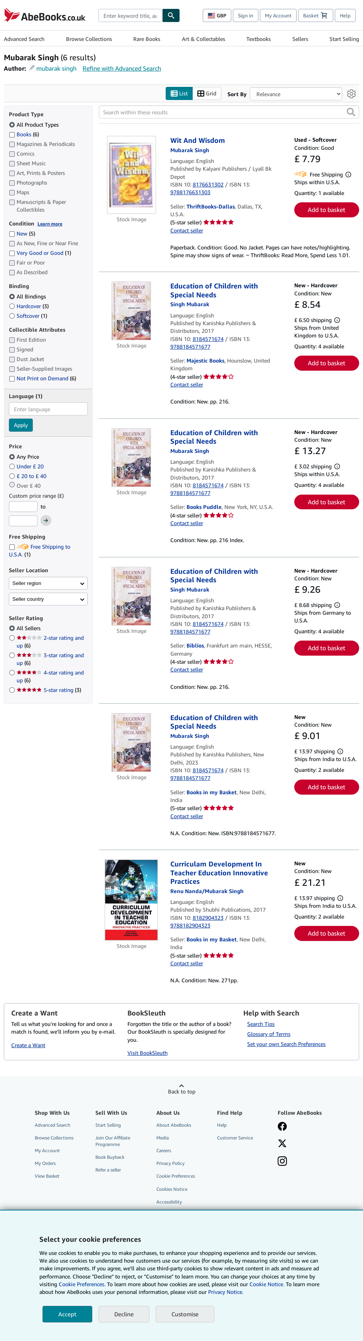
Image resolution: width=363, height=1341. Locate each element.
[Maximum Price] (23, 520)
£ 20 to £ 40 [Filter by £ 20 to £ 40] (28, 476)
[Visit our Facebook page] (282, 1127)
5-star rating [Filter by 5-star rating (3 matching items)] (49, 690)
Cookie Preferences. (82, 1284)
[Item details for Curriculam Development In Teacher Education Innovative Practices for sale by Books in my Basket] (131, 900)
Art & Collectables (203, 39)
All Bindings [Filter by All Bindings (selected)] (28, 296)
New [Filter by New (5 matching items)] (22, 233)
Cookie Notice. (266, 1284)
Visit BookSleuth (147, 1052)
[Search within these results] (229, 112)
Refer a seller (108, 1170)
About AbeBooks (173, 1125)
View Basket (47, 1176)
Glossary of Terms (268, 1034)
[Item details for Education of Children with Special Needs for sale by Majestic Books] (131, 310)
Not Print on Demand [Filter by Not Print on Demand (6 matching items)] (42, 378)
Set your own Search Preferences (286, 1044)
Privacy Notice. (225, 1291)
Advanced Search (24, 39)
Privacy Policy (170, 1163)
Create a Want (28, 1045)
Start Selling (344, 39)
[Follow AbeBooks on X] (282, 1144)
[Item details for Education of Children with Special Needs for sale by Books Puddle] (131, 457)
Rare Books (146, 39)
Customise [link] (184, 1313)
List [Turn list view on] (179, 93)
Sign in (245, 15)
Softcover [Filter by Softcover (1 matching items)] (28, 315)
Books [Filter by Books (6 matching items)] (24, 134)
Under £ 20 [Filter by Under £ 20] (27, 466)
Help (345, 15)
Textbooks (258, 39)
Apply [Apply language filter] (21, 425)
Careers (163, 1150)
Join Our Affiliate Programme (112, 1141)
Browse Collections (89, 39)
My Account (278, 15)
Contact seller (186, 230)
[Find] (171, 15)
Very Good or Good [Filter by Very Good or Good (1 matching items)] (40, 252)
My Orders (45, 1163)
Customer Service (235, 1138)
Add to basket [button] (326, 210)
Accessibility (169, 1202)
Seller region (26, 583)
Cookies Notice (171, 1189)
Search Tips (261, 1024)
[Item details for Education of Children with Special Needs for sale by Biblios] (131, 596)
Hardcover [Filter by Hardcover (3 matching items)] (29, 306)
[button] (351, 112)
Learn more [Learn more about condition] (49, 224)
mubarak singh (56, 68)
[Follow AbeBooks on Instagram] (282, 1162)
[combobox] (130, 15)
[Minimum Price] (23, 506)
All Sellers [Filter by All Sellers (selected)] (29, 628)
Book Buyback (109, 1157)
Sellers (300, 39)
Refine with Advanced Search (122, 68)
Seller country (28, 599)
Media (162, 1138)
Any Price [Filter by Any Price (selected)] (25, 456)
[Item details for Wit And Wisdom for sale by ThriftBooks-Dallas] (131, 175)
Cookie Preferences (175, 1176)
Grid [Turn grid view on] (206, 93)
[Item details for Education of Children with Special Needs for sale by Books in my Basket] (131, 742)
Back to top (181, 1091)
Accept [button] (67, 1313)
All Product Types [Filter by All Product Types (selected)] (34, 124)
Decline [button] (124, 1313)
